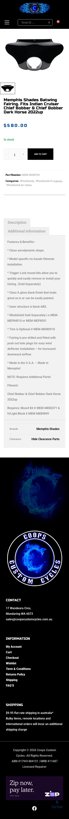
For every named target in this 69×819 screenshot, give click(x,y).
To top (56, 805)
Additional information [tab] (26, 231)
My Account (14, 646)
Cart (9, 652)
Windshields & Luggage (49, 181)
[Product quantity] (14, 155)
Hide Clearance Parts (45, 439)
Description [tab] (17, 222)
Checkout (12, 658)
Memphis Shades (47, 429)
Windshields (27, 181)
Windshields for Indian (19, 185)
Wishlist (11, 663)
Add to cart (40, 154)
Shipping (11, 680)
